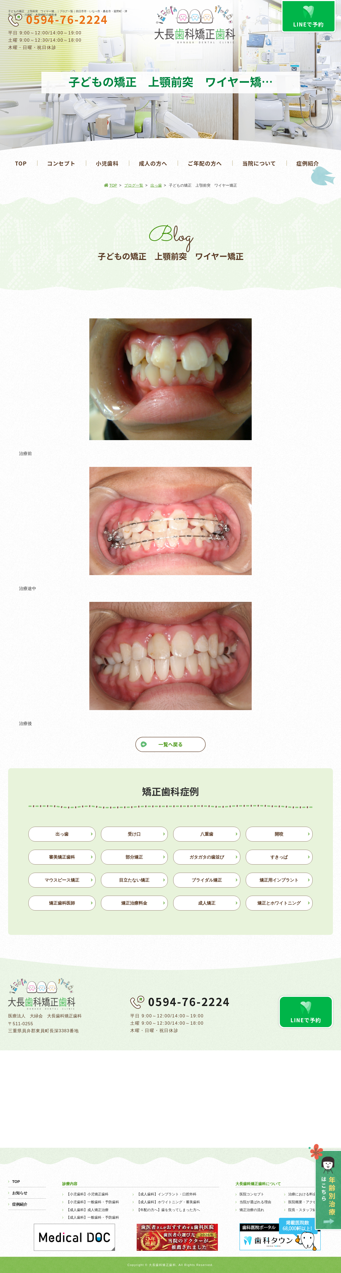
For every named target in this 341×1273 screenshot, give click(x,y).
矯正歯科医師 (62, 903)
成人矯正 (206, 903)
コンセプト (61, 163)
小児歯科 (107, 163)
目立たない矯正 (134, 880)
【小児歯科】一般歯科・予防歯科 (92, 1202)
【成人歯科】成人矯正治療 (87, 1210)
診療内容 (69, 1184)
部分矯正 (134, 857)
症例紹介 (307, 163)
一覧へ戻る (170, 744)
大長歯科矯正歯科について (258, 1184)
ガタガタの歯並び (206, 857)
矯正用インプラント (279, 880)
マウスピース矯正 (62, 880)
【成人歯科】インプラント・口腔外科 (166, 1194)
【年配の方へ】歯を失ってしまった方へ (168, 1210)
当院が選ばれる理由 (255, 1202)
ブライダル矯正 (207, 880)
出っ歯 (156, 185)
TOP (21, 163)
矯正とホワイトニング (279, 903)
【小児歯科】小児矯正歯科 (87, 1194)
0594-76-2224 (67, 19)
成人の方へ (153, 163)
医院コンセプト (252, 1194)
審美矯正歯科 (62, 857)
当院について (259, 163)
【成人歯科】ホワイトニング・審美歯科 (168, 1202)
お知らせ (19, 1193)
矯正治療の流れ (252, 1210)
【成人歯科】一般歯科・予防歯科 (92, 1217)
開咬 (279, 834)
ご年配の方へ (205, 163)
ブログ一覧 (133, 185)
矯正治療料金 (134, 903)
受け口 (134, 834)
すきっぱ (279, 857)
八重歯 (206, 834)
